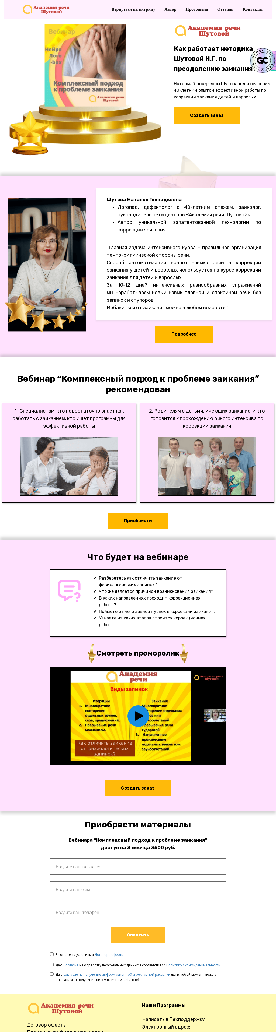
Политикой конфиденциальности (193, 965)
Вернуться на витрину (134, 9)
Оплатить (138, 935)
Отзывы (226, 9)
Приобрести (138, 520)
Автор (170, 9)
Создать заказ (207, 115)
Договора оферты (109, 954)
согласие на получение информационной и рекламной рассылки (116, 974)
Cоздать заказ (138, 788)
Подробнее (183, 334)
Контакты (253, 9)
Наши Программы (164, 1005)
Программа (197, 9)
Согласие (70, 965)
